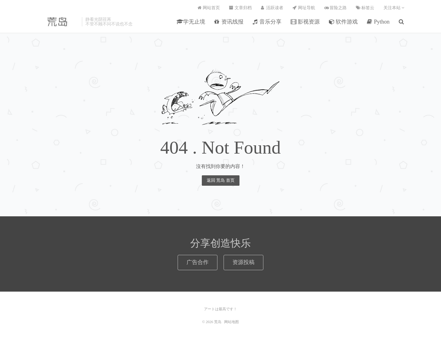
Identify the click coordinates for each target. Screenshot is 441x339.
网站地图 (231, 322)
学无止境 (190, 22)
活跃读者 (272, 8)
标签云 (365, 8)
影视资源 (305, 22)
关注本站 (394, 8)
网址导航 (303, 8)
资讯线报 (228, 22)
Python (378, 22)
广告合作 (198, 262)
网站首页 (209, 8)
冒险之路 (335, 8)
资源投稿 (243, 262)
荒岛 (58, 22)
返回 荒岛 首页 (221, 180)
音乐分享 (267, 22)
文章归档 (240, 8)
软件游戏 (343, 22)
